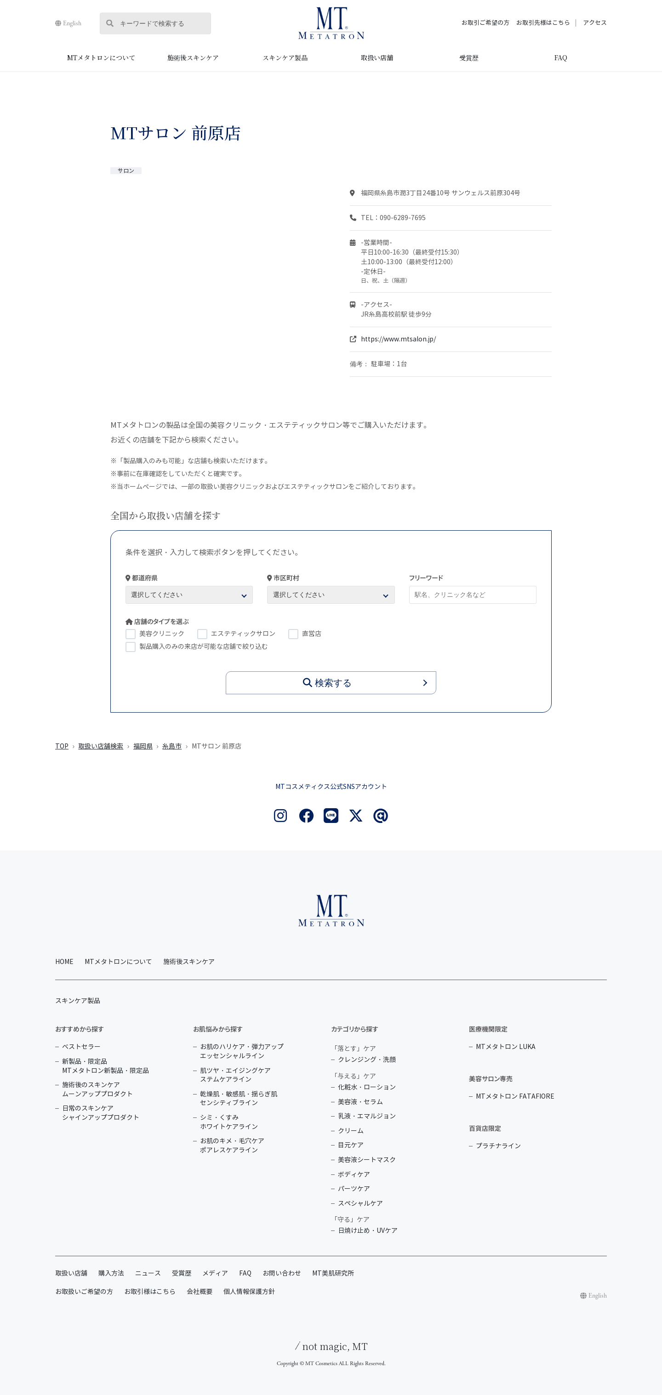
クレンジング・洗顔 (367, 1060)
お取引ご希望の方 (485, 23)
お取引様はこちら (150, 1292)
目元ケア (351, 1145)
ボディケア (354, 1175)
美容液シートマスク (367, 1160)
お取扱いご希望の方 (84, 1292)
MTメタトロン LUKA (506, 1047)
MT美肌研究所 (333, 1273)
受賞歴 (469, 57)
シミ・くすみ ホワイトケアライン (229, 1122)
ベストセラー (81, 1047)
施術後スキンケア (193, 57)
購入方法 (111, 1273)
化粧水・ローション (367, 1087)
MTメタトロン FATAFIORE (515, 1096)
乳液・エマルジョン (367, 1116)
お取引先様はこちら (543, 23)
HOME (64, 962)
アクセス (595, 23)
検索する (327, 683)
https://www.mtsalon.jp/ (398, 339)
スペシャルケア (360, 1204)
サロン (126, 170)
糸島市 (172, 746)
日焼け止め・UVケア (368, 1231)
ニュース (148, 1273)
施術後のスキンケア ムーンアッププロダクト (97, 1089)
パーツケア (354, 1189)
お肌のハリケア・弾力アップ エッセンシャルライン (242, 1051)
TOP (61, 746)
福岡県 (143, 746)
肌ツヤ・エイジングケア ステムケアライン (235, 1075)
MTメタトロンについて (101, 57)
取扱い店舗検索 (100, 746)
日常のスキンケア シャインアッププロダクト (100, 1113)
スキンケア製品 (285, 57)
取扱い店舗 (377, 57)
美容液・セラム (360, 1102)
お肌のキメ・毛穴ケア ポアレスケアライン (232, 1145)
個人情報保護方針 (249, 1292)
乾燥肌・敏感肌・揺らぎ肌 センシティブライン (238, 1098)
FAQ (560, 57)
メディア (215, 1273)
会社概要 (199, 1292)
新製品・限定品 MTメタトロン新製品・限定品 (105, 1066)
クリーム (351, 1131)
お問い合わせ (282, 1273)
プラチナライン (498, 1146)
